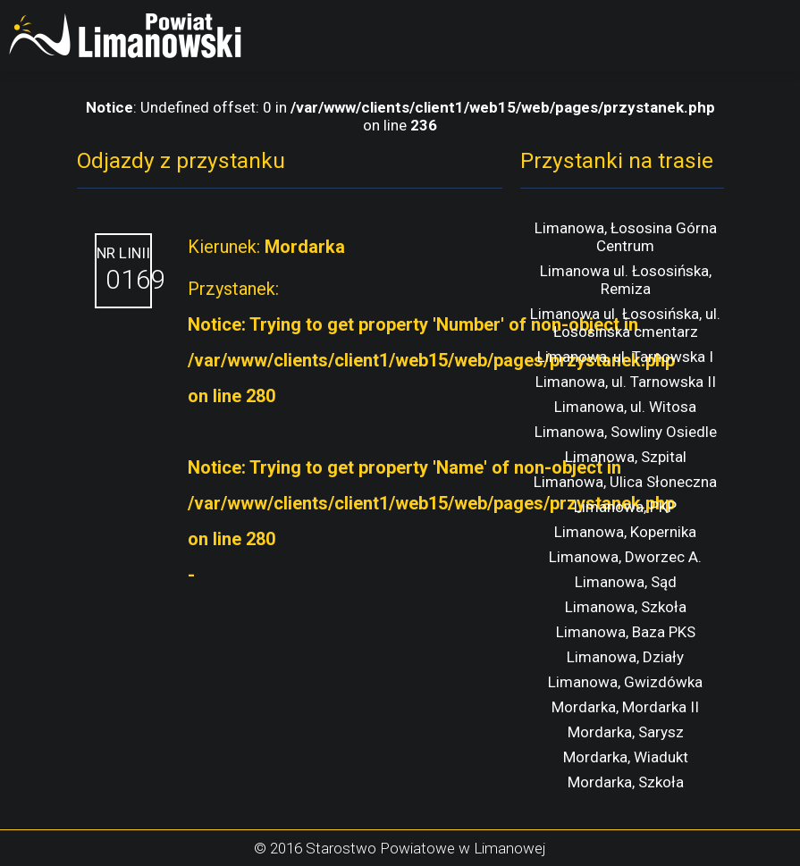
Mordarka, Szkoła (626, 782)
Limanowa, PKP (625, 507)
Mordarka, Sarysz (626, 732)
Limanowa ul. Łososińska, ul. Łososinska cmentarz (625, 323)
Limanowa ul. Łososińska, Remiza (626, 280)
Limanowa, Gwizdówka (625, 682)
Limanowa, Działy (625, 657)
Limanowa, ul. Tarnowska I (625, 357)
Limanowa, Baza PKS (625, 632)
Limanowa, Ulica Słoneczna (625, 482)
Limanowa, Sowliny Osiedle (626, 432)
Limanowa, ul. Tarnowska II (625, 382)
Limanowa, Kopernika (625, 532)
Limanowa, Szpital (625, 457)
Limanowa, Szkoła (625, 607)
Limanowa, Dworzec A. (625, 557)
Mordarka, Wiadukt (625, 757)
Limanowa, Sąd (626, 582)
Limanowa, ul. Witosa (625, 407)
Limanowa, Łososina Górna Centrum (626, 237)
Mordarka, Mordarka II (625, 707)
